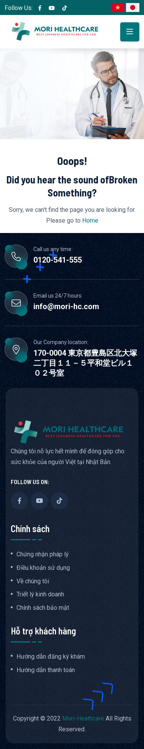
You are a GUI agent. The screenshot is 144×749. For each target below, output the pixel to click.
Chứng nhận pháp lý (43, 554)
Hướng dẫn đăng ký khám (51, 656)
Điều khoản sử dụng (43, 567)
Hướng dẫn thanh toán (46, 670)
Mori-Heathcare (83, 718)
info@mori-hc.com (66, 306)
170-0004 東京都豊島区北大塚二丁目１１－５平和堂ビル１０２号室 (85, 363)
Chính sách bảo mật (43, 607)
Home (90, 220)
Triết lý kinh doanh (40, 594)
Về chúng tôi (33, 581)
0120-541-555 (57, 260)
